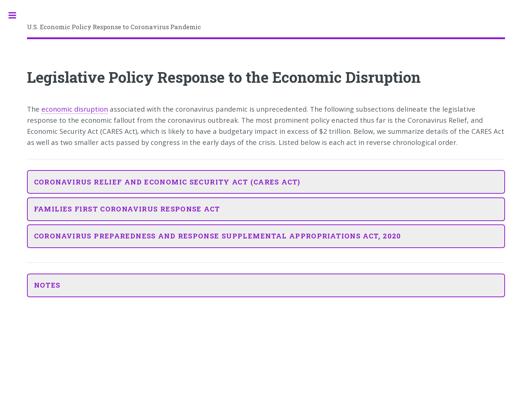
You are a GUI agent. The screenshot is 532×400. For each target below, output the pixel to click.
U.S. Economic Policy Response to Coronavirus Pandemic (114, 27)
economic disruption (74, 108)
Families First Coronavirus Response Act (127, 208)
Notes (47, 285)
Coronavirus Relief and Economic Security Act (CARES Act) (167, 181)
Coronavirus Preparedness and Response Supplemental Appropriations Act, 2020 (217, 235)
